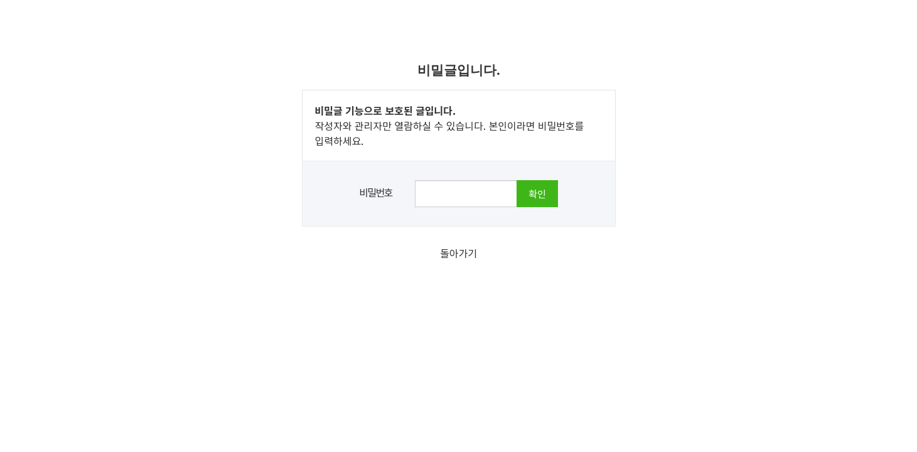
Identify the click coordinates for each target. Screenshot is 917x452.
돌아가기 (458, 253)
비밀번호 (375, 192)
